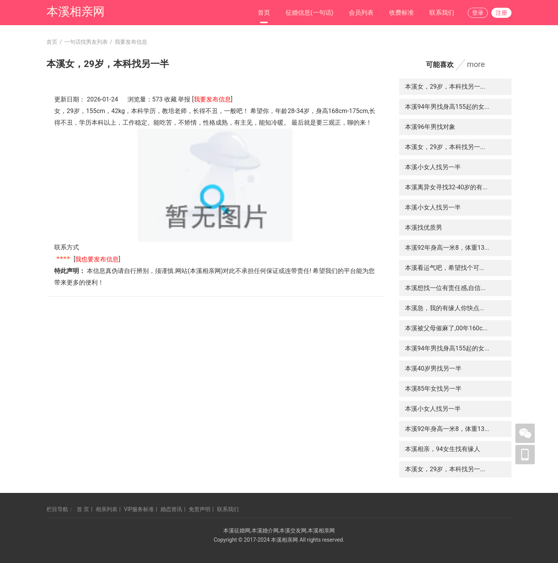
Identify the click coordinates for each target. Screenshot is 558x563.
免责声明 (199, 509)
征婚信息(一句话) (309, 12)
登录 (478, 12)
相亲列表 (106, 509)
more (476, 64)
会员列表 (361, 12)
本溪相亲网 (75, 11)
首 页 (83, 509)
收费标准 (401, 12)
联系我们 (441, 12)
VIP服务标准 (139, 509)
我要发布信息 (212, 99)
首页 (264, 12)
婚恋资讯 (171, 509)
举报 (184, 99)
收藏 (170, 99)
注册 (501, 12)
